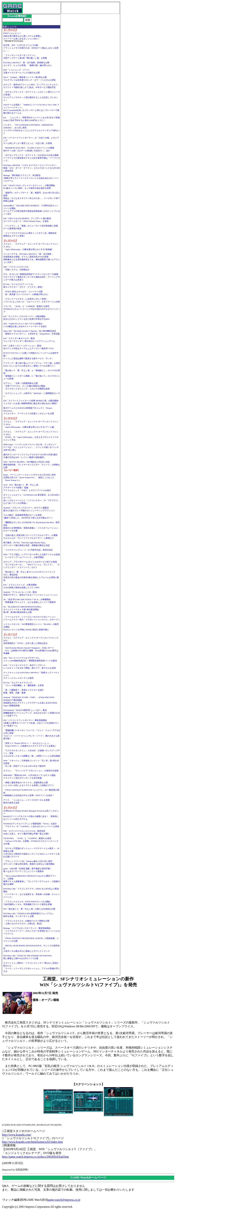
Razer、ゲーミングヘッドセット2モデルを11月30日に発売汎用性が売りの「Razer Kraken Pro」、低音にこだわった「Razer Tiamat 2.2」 (29, 477)
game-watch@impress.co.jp (64, 1199)
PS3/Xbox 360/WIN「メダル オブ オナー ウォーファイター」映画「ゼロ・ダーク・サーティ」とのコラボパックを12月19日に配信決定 (31, 168)
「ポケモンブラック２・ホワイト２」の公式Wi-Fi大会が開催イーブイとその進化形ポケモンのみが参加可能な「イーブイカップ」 (31, 158)
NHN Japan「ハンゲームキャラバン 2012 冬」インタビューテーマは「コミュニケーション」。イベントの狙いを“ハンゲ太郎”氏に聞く (31, 447)
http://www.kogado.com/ (16, 1134)
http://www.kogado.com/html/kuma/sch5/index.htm (32, 1141)
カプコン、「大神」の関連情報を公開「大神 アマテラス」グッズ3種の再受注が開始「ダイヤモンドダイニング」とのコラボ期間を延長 (26, 386)
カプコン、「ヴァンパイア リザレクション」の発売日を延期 (30, 771)
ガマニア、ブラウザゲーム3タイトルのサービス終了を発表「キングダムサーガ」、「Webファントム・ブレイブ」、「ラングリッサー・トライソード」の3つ (31, 564)
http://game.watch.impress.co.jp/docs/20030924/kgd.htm (35, 1156)
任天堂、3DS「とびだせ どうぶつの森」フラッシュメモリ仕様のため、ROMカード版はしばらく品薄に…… (31, 48)
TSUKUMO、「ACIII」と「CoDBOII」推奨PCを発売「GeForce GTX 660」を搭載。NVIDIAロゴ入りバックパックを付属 (30, 841)
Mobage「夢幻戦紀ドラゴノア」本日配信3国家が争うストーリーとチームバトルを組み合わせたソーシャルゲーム (31, 178)
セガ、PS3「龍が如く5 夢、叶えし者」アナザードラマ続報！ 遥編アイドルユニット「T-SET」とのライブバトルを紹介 (27, 487)
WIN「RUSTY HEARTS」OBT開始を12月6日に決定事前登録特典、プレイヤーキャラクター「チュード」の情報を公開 (31, 464)
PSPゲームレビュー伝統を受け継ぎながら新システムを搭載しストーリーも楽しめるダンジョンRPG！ (22, 36)
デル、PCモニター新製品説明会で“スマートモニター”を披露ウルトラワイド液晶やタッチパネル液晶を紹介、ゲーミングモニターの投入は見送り (31, 277)
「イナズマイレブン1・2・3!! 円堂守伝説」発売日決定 (28, 550)
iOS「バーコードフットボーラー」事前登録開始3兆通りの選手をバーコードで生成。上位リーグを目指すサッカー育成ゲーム (31, 723)
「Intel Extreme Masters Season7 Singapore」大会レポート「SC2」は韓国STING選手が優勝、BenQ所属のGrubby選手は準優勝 (30, 650)
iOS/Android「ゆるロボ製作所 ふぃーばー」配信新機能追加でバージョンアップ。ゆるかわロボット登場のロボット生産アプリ (31, 713)
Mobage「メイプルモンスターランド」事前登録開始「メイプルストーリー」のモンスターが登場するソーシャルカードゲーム (31, 931)
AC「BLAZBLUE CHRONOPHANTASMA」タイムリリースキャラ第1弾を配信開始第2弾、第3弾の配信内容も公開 (23, 609)
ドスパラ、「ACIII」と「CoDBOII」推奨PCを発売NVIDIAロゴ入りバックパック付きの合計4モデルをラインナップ (31, 309)
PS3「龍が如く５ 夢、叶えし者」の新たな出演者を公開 (29, 909)
